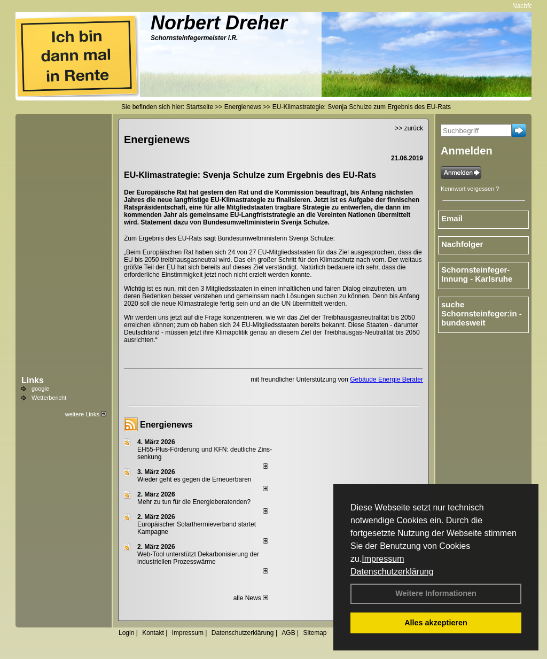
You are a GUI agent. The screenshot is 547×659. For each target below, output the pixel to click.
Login (126, 633)
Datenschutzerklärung (392, 571)
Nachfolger (530, 6)
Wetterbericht (49, 397)
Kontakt (153, 633)
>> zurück (409, 128)
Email (452, 218)
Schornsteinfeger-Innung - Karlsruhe (476, 274)
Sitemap (314, 633)
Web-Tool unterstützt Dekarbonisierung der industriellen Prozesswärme (198, 558)
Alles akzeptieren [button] (435, 622)
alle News (250, 598)
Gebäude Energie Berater (386, 379)
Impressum (383, 558)
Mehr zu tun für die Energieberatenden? (194, 502)
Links (32, 380)
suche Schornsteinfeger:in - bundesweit (481, 313)
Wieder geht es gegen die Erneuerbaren (194, 479)
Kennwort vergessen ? (470, 188)
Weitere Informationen (435, 593)
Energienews (166, 424)
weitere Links (85, 414)
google (40, 388)
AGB (288, 633)
